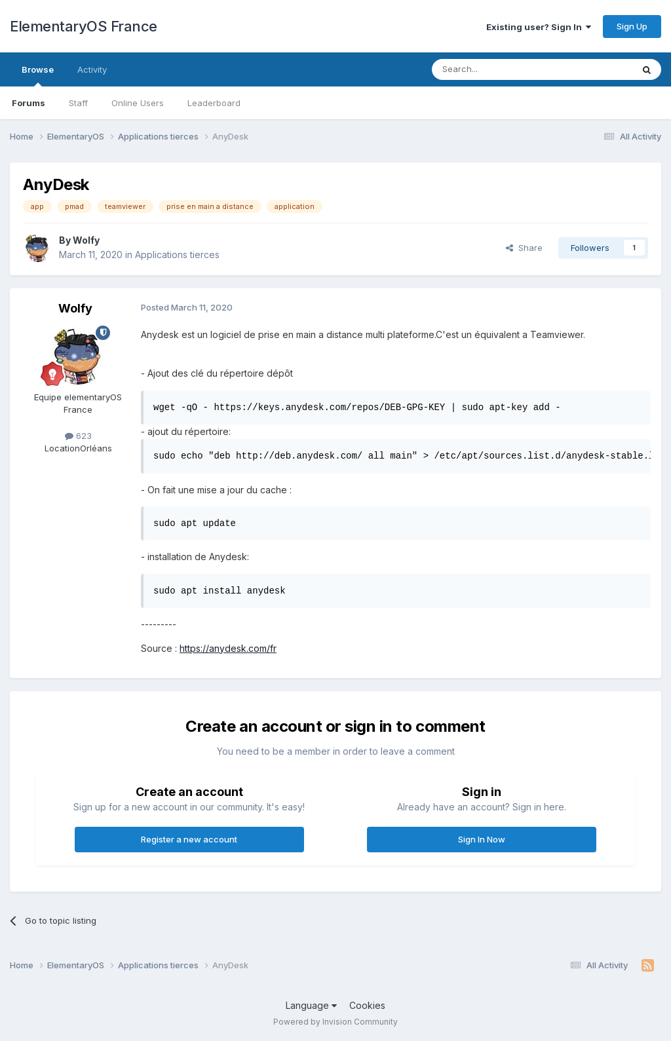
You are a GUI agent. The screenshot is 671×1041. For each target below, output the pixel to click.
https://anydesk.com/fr (228, 648)
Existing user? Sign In (538, 27)
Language (311, 1005)
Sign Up (632, 26)
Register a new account (189, 839)
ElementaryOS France (83, 26)
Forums (28, 103)
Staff (78, 103)
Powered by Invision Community (335, 1022)
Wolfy (86, 240)
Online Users (137, 103)
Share (524, 247)
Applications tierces (177, 254)
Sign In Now (481, 839)
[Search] (499, 69)
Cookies (367, 1005)
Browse (38, 75)
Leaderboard (213, 103)
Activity (92, 69)
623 (78, 435)
